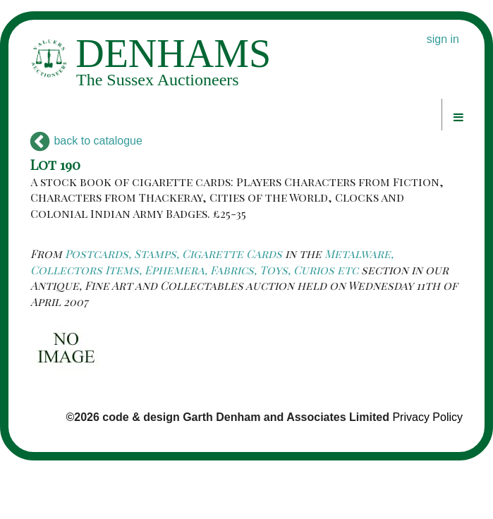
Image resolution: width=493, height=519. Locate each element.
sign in (443, 39)
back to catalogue (86, 141)
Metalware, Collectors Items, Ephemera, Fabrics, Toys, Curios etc (212, 261)
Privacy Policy (427, 417)
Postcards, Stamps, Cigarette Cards (173, 253)
